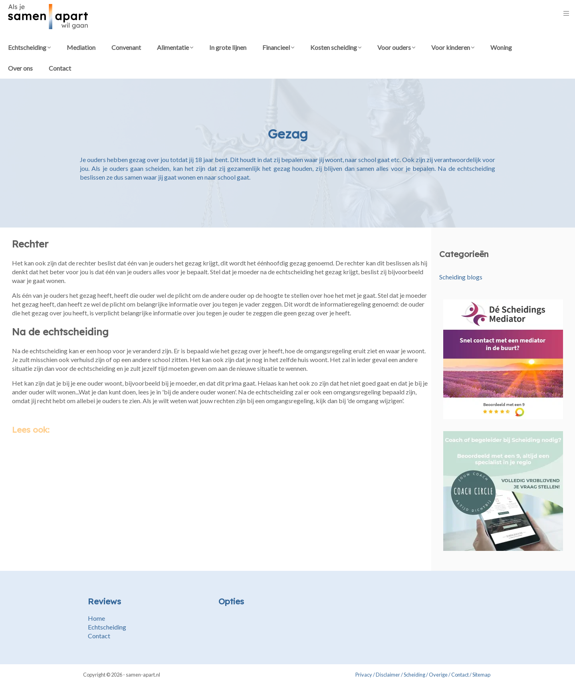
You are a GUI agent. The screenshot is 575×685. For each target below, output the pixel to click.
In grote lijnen (227, 47)
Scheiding (414, 674)
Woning (501, 47)
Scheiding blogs (460, 277)
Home (96, 618)
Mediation (81, 47)
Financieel (278, 47)
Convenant (126, 47)
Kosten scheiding (335, 47)
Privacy (363, 674)
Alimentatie (175, 47)
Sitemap (481, 674)
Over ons (20, 68)
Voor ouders (396, 47)
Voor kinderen (452, 47)
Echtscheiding (29, 47)
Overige (438, 674)
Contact (60, 68)
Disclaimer (388, 674)
